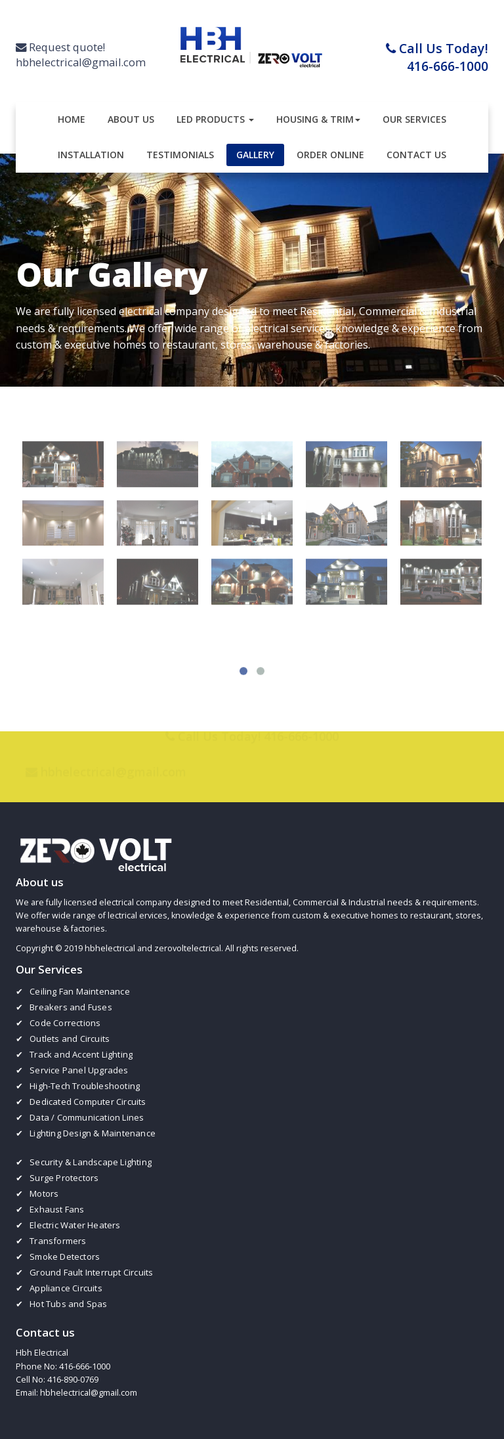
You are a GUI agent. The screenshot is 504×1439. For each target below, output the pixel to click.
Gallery (255, 154)
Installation (91, 154)
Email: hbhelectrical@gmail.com (76, 1392)
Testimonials (180, 154)
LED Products (215, 119)
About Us (131, 119)
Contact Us (416, 154)
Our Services (414, 119)
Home (71, 119)
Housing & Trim (318, 119)
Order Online (330, 154)
